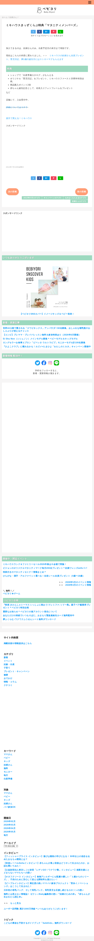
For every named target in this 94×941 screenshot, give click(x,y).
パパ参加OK (10, 807)
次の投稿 (12, 192)
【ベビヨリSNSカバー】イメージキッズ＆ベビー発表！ (47, 314)
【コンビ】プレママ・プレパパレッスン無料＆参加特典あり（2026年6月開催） (42, 335)
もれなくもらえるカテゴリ (75, 198)
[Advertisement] (47, 145)
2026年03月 (10, 825)
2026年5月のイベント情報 (78, 582)
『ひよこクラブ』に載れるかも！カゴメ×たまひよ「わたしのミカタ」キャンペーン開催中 (47, 346)
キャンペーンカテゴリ (53, 198)
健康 (6, 675)
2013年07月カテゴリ (31, 198)
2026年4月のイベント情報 (78, 585)
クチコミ (8, 685)
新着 (6, 657)
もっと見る (15, 903)
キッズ (7, 761)
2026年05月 (10, 832)
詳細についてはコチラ (17, 107)
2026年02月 (10, 821)
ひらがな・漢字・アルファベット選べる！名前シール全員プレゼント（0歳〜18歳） (44, 576)
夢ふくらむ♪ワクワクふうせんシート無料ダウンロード (29, 619)
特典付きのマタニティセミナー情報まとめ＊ (24, 572)
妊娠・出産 (9, 664)
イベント (8, 661)
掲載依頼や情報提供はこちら (18, 643)
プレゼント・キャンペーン (17, 671)
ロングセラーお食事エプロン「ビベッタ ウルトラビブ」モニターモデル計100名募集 (44, 342)
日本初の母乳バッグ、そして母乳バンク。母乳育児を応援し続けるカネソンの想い (44, 890)
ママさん (8, 754)
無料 (6, 768)
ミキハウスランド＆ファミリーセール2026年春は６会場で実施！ (34, 564)
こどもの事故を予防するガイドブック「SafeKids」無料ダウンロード (38, 923)
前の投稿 (81, 192)
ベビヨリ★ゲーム (11, 593)
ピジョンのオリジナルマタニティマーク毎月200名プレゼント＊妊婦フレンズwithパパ (45, 568)
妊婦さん (8, 765)
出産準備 (8, 779)
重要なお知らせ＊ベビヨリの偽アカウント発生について (30, 612)
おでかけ (8, 678)
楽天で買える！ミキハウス (19, 118)
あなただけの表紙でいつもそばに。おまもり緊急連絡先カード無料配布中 (38, 615)
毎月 (6, 775)
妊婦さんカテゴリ (79, 201)
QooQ (51, 940)
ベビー (7, 758)
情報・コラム (10, 682)
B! (46, 32)
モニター (8, 772)
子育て (7, 668)
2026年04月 (10, 828)
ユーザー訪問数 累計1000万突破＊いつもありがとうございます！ (36, 909)
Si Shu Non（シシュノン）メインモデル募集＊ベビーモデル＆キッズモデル (40, 339)
